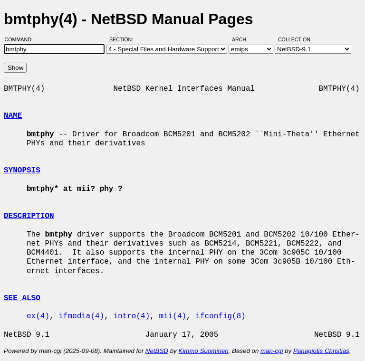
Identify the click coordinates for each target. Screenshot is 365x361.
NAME (13, 116)
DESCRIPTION (29, 216)
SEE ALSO (22, 298)
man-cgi (271, 350)
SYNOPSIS (22, 170)
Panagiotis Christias (321, 350)
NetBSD (156, 350)
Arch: (244, 39)
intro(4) (131, 316)
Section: (123, 39)
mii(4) (172, 316)
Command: (21, 39)
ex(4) (38, 316)
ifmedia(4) (81, 316)
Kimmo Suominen (203, 350)
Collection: (295, 39)
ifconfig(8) (220, 316)
